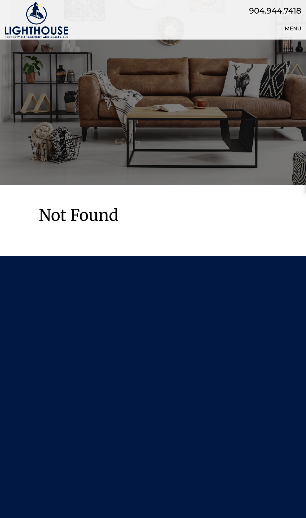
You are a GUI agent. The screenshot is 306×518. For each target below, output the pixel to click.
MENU (291, 29)
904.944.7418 (275, 11)
